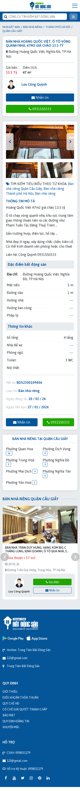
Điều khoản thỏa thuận (20, 697)
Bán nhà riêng (32, 27)
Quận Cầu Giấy (12, 31)
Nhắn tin (40, 97)
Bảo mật (9, 715)
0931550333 (40, 109)
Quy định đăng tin (16, 721)
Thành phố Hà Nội (57, 27)
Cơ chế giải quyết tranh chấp (25, 709)
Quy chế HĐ (11, 703)
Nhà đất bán (11, 27)
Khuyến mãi (11, 727)
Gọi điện (52, 582)
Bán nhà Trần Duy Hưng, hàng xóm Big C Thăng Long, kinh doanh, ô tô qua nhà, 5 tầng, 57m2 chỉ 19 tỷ (36, 549)
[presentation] (10, 141)
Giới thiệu (10, 691)
